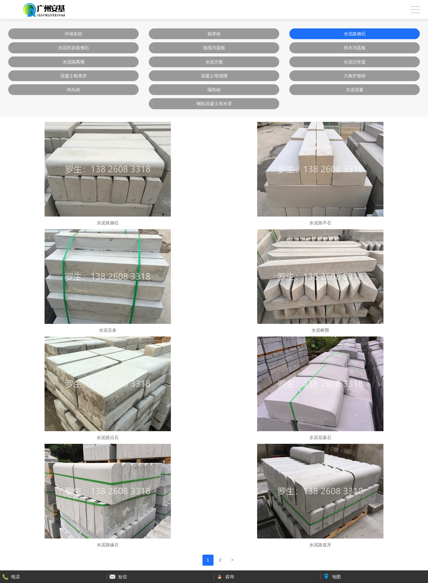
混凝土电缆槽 (214, 75)
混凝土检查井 (73, 75)
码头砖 (73, 89)
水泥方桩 (214, 61)
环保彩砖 (73, 33)
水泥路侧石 (355, 33)
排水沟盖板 (355, 47)
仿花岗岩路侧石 (73, 47)
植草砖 (214, 33)
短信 (122, 576)
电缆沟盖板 (214, 47)
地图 (336, 576)
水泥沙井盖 (355, 61)
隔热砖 (214, 89)
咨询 (229, 576)
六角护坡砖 (355, 75)
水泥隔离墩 (74, 61)
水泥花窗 (355, 89)
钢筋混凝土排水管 (214, 103)
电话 (15, 576)
